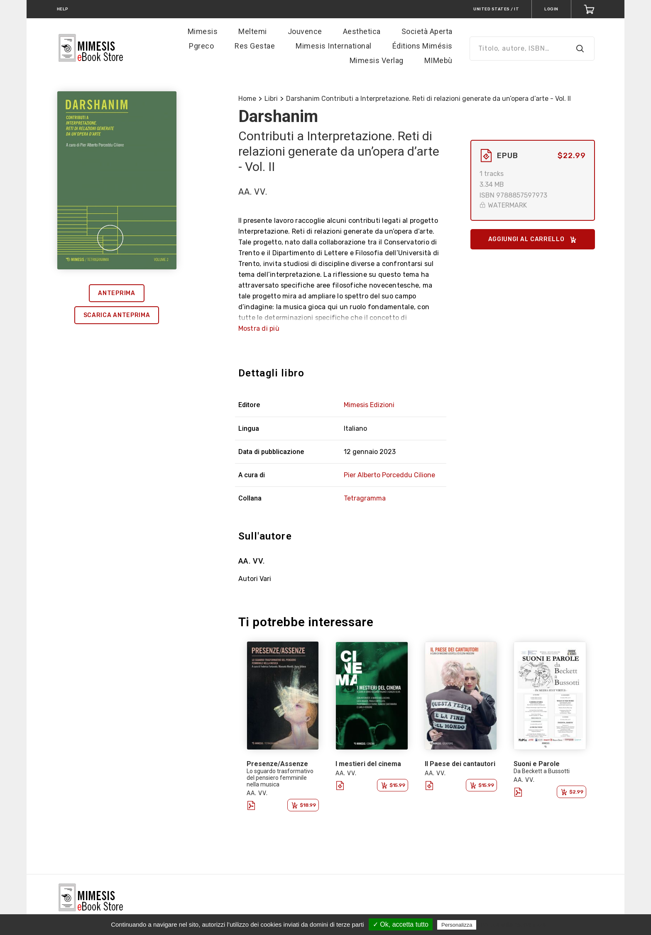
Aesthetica (362, 31)
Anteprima (116, 293)
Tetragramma (365, 498)
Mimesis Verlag (377, 60)
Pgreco (201, 46)
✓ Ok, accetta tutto (400, 924)
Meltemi (252, 31)
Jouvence (305, 31)
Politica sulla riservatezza (513, 924)
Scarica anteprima (116, 315)
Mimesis (203, 31)
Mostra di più (258, 328)
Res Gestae (255, 46)
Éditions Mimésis (422, 46)
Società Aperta (427, 31)
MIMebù (438, 60)
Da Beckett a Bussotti (542, 771)
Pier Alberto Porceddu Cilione (389, 475)
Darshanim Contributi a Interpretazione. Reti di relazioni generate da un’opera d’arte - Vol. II (428, 99)
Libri (271, 99)
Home (247, 99)
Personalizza (456, 925)
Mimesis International (334, 46)
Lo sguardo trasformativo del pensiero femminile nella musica (280, 778)
